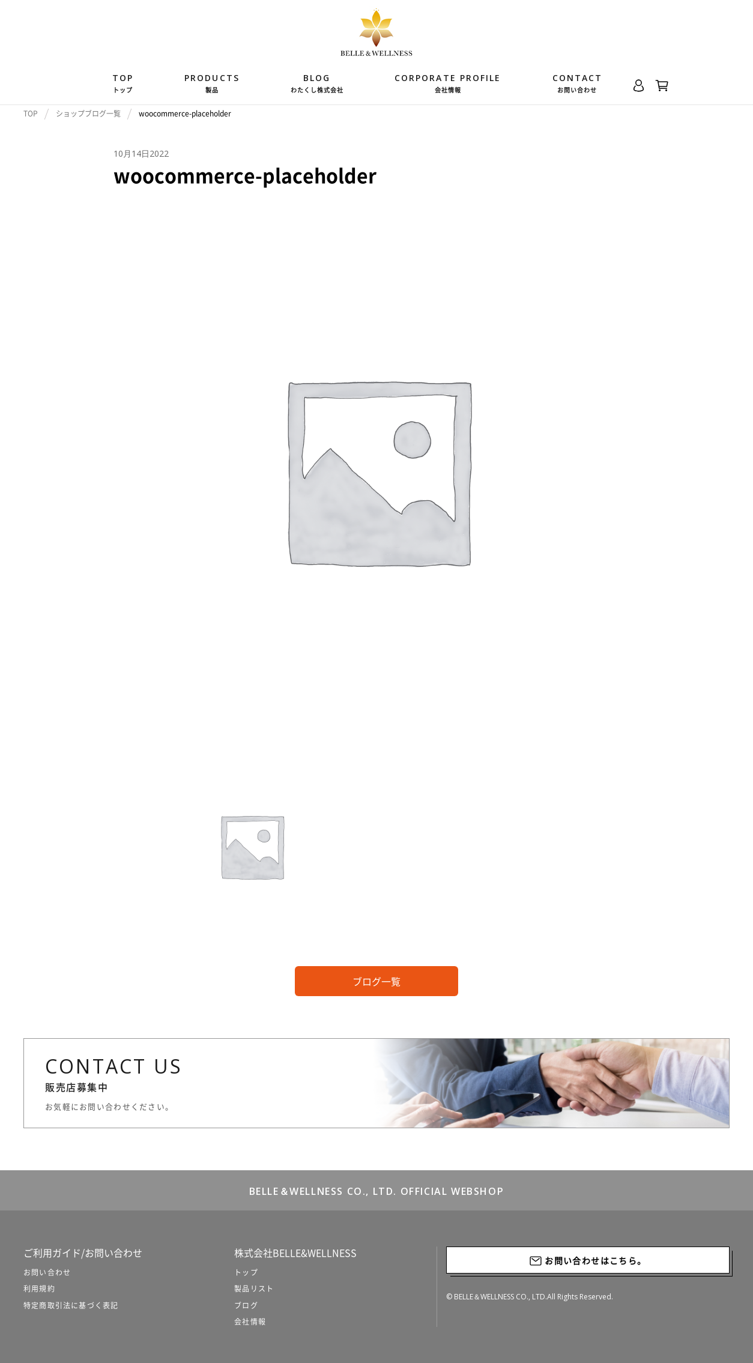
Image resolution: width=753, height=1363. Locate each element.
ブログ (246, 1305)
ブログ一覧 (376, 981)
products (212, 83)
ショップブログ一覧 (88, 113)
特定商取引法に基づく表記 (70, 1305)
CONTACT (577, 83)
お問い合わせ (47, 1272)
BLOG (317, 83)
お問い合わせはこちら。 (588, 1261)
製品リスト (254, 1288)
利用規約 (39, 1288)
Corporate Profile (448, 83)
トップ (246, 1272)
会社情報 (250, 1321)
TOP (122, 83)
